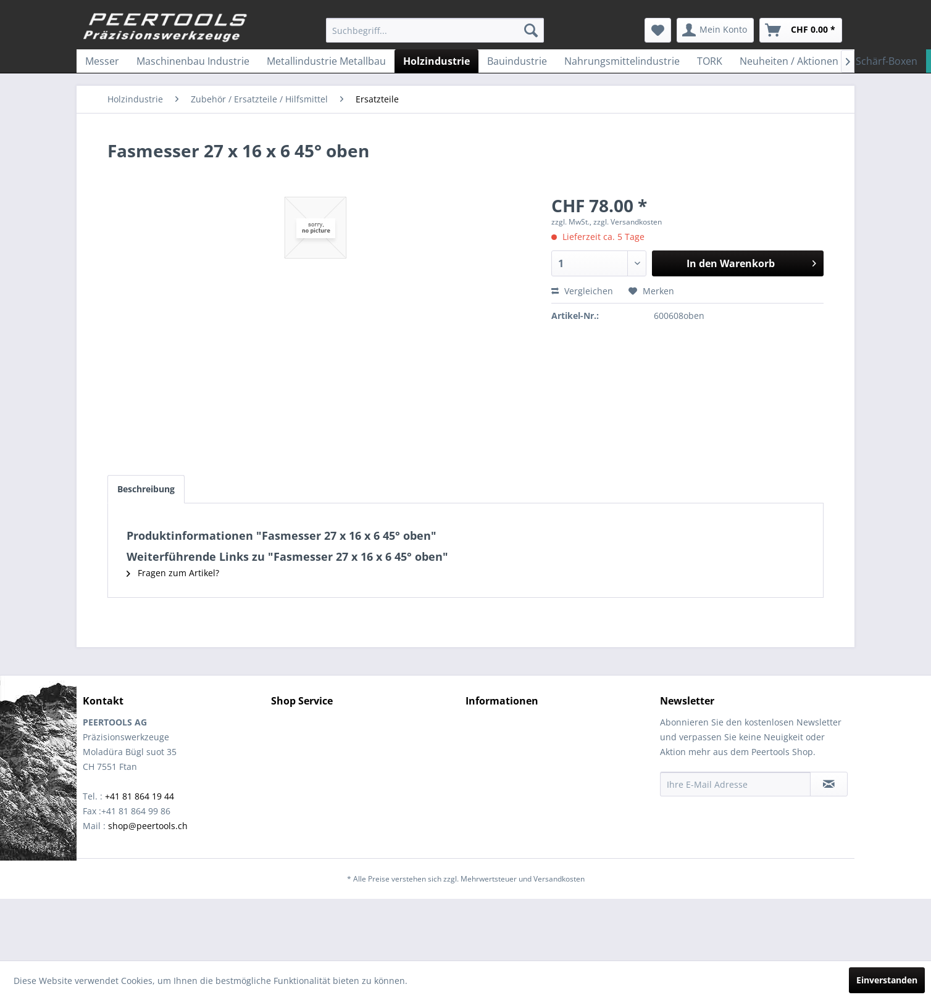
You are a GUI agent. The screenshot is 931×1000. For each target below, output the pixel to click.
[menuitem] (435, 30)
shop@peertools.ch (148, 826)
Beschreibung (146, 489)
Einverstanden (886, 980)
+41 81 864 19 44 (139, 796)
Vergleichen (582, 291)
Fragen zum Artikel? (173, 573)
